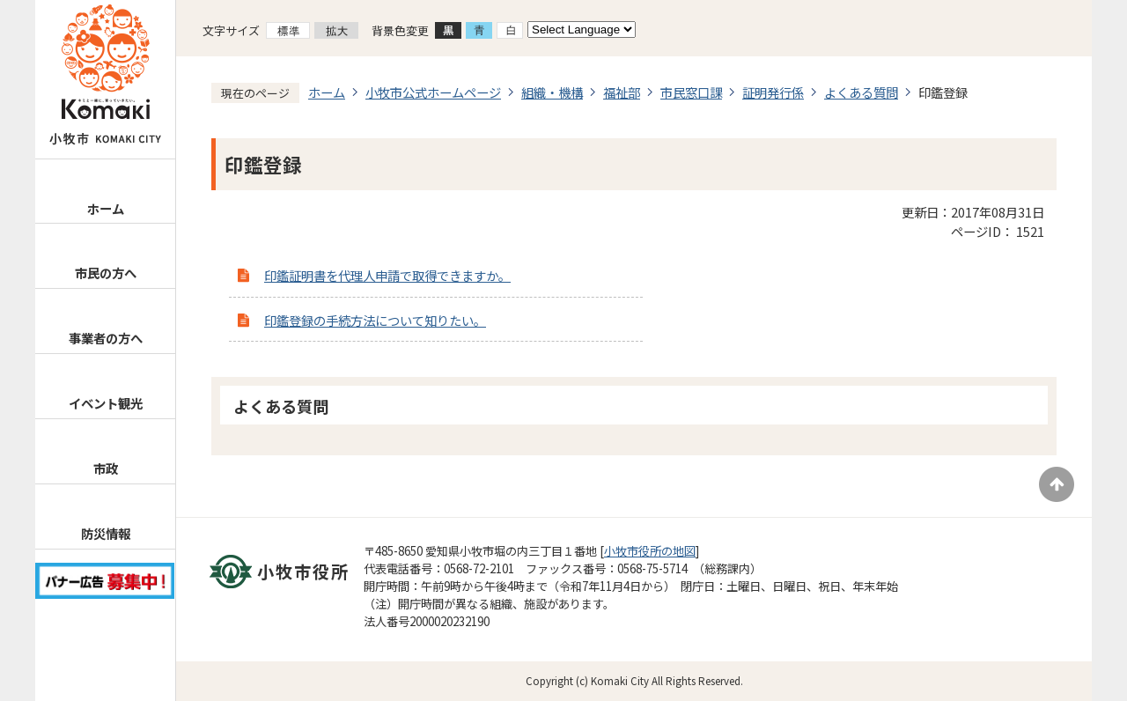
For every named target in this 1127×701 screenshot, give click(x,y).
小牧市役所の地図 (650, 550)
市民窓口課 (691, 92)
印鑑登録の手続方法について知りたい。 (375, 320)
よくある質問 (861, 92)
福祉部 (621, 92)
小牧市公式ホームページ (433, 92)
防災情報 (105, 533)
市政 (105, 468)
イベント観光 (106, 403)
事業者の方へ (106, 337)
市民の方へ (105, 272)
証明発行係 (773, 92)
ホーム (105, 208)
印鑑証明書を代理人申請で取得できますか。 (387, 275)
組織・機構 (552, 92)
